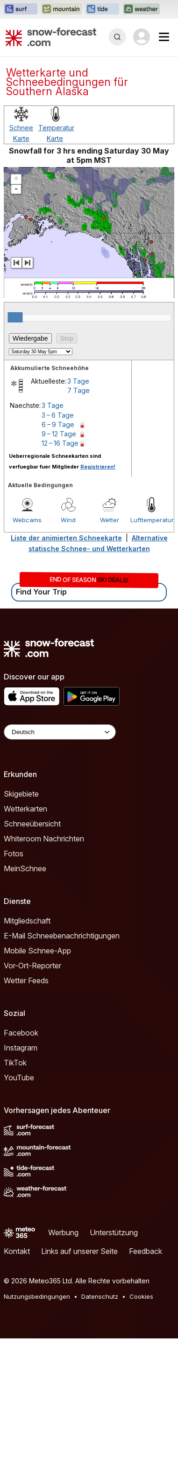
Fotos (13, 985)
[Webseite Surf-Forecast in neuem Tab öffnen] (20, 9)
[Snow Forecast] (51, 37)
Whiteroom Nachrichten (44, 970)
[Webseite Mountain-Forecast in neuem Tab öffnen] (61, 9)
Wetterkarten (25, 940)
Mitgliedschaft (27, 1052)
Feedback (145, 1382)
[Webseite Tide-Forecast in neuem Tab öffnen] (102, 9)
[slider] (15, 449)
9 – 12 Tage (59, 565)
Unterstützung (114, 1364)
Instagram (20, 1179)
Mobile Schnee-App (37, 1082)
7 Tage (78, 522)
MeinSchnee (25, 1000)
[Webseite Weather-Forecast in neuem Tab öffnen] (141, 9)
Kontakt (17, 1382)
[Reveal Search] (117, 36)
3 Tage (78, 513)
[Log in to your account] (141, 36)
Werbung (63, 1364)
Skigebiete (21, 925)
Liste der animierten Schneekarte (66, 669)
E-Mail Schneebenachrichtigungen (62, 1067)
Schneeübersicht (32, 955)
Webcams (27, 651)
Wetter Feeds (26, 1112)
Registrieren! (97, 598)
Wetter (109, 651)
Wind (68, 651)
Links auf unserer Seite (79, 1382)
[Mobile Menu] (164, 36)
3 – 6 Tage (58, 547)
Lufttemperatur (150, 651)
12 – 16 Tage (60, 575)
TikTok (15, 1194)
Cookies (141, 1428)
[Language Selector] (60, 863)
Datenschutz (99, 1428)
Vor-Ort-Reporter (32, 1097)
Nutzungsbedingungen (37, 1428)
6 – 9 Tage (58, 556)
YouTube (19, 1209)
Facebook (21, 1164)
